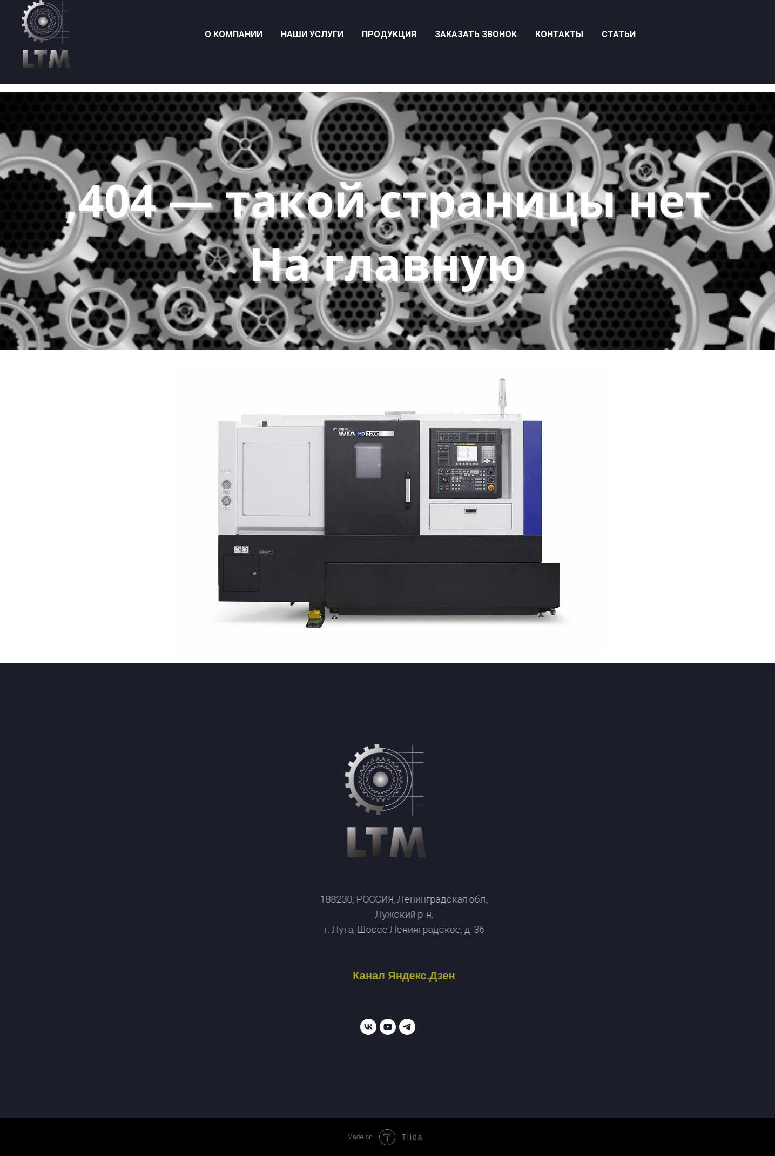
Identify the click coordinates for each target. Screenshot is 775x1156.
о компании (233, 34)
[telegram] (407, 1027)
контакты (559, 34)
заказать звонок (476, 34)
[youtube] (388, 1027)
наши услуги (312, 34)
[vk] (368, 1027)
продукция (389, 34)
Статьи (619, 34)
